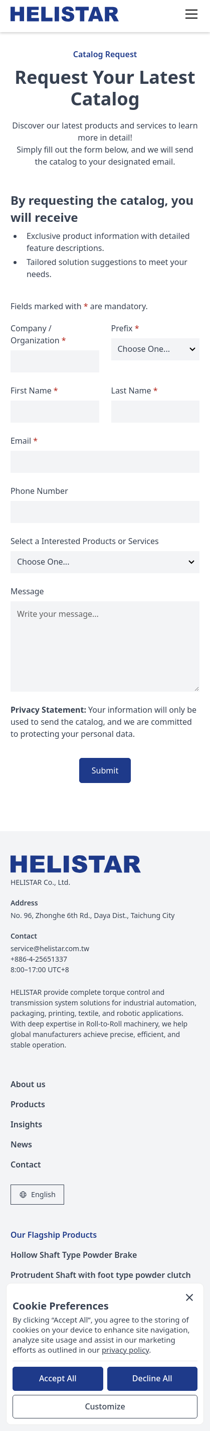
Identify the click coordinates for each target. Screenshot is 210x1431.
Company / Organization (38, 334)
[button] (189, 14)
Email (24, 440)
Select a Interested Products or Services (85, 541)
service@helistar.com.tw (50, 948)
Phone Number (39, 490)
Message (27, 591)
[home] (71, 14)
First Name (34, 390)
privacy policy (125, 1350)
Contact (26, 1164)
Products (28, 1104)
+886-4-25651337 (39, 959)
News (21, 1144)
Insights (26, 1124)
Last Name (134, 390)
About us (28, 1084)
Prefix (125, 328)
